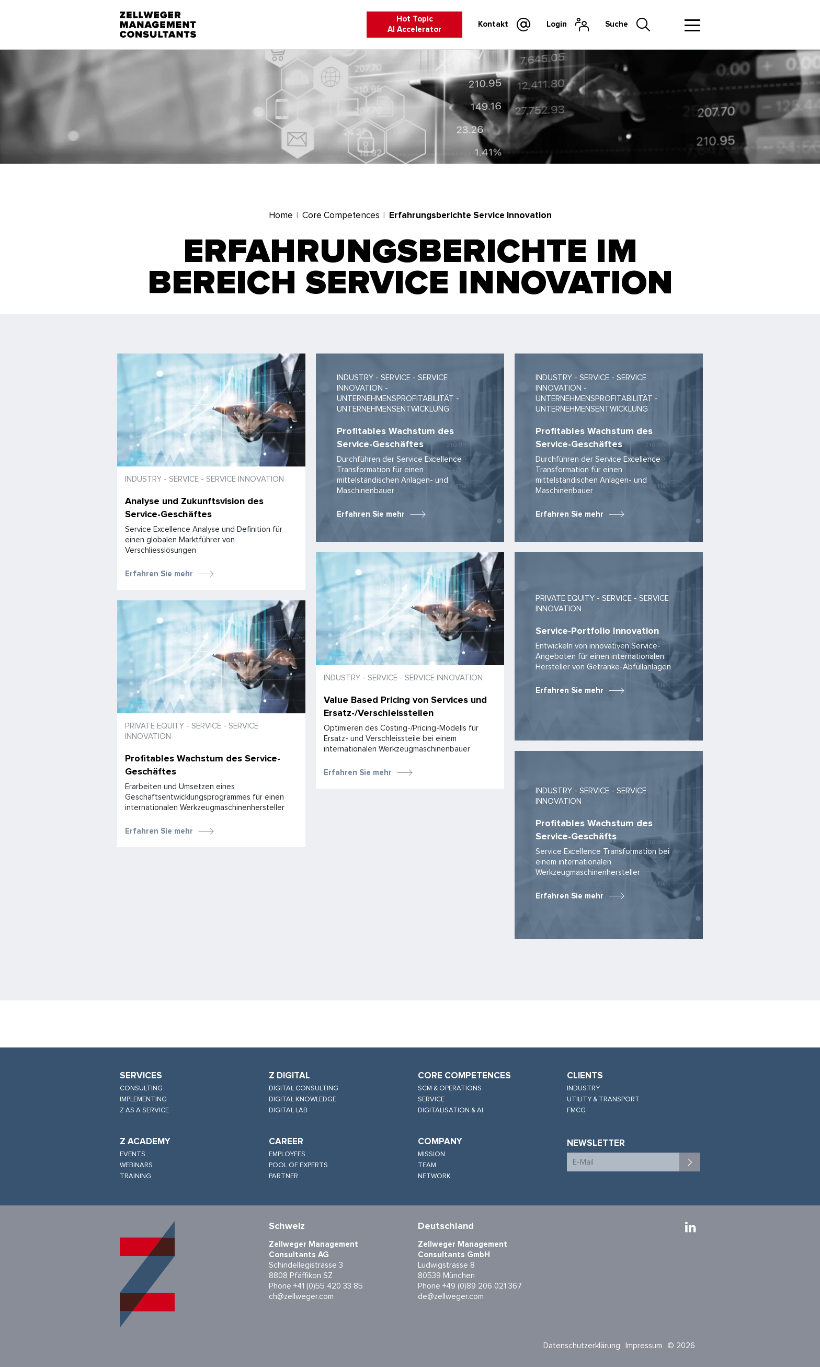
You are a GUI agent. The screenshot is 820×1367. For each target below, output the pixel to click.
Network (434, 1176)
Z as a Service (144, 1110)
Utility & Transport (603, 1099)
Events (132, 1154)
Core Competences (341, 215)
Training (135, 1176)
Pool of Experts (298, 1165)
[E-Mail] (623, 1162)
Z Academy (145, 1141)
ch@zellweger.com (301, 1297)
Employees (287, 1154)
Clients (585, 1076)
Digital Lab (288, 1110)
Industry (583, 1088)
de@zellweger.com (451, 1297)
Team (427, 1165)
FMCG (576, 1110)
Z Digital (289, 1076)
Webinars (136, 1165)
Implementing (143, 1099)
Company (440, 1141)
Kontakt (493, 24)
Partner (283, 1176)
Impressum (643, 1346)
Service (431, 1099)
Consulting (141, 1088)
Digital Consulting (303, 1088)
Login (556, 24)
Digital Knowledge (302, 1099)
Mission (431, 1154)
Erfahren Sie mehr (159, 574)
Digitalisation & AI (450, 1110)
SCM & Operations (450, 1088)
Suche (616, 24)
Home (281, 215)
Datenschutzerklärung (581, 1346)
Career (286, 1141)
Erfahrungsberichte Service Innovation (470, 215)
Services (141, 1076)
